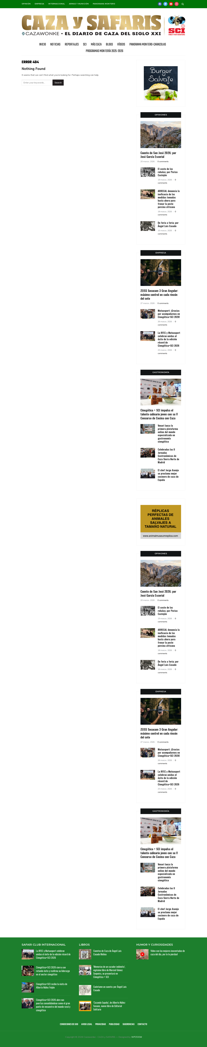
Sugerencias (128, 1024)
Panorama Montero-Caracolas (147, 44)
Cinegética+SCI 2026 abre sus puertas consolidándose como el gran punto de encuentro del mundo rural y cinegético (53, 1005)
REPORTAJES (72, 44)
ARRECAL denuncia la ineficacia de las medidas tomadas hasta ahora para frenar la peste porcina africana (169, 199)
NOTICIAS (55, 44)
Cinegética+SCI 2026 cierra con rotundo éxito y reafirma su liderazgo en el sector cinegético (53, 971)
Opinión (26, 4)
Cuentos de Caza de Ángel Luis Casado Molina (107, 952)
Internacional (56, 4)
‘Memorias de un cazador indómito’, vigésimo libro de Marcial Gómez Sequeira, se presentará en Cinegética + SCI (109, 972)
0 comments (163, 161)
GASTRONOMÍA (160, 372)
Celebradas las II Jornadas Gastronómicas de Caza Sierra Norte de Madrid (168, 456)
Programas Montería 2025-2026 (104, 51)
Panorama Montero (104, 4)
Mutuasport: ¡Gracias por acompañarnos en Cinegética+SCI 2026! (169, 314)
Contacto (142, 1024)
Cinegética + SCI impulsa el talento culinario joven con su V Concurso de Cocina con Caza (159, 414)
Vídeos (121, 44)
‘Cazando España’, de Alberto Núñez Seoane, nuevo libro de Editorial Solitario (109, 1006)
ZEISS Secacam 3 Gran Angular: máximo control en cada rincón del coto (159, 294)
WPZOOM (136, 1037)
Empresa (39, 4)
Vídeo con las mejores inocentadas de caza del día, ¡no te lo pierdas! (168, 952)
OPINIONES (161, 115)
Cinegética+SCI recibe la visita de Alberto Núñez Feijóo (51, 985)
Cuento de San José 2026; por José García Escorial (158, 155)
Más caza (96, 44)
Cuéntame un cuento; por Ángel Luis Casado (109, 988)
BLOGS (109, 44)
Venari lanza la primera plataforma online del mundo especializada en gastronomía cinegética (168, 433)
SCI (85, 44)
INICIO (42, 44)
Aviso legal (86, 1024)
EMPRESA (161, 253)
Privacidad (100, 1024)
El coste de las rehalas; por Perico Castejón (168, 172)
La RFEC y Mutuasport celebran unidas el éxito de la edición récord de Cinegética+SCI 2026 (169, 339)
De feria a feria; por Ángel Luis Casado (168, 224)
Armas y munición (79, 4)
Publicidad (114, 1024)
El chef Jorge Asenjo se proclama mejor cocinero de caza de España (168, 474)
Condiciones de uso (69, 1024)
